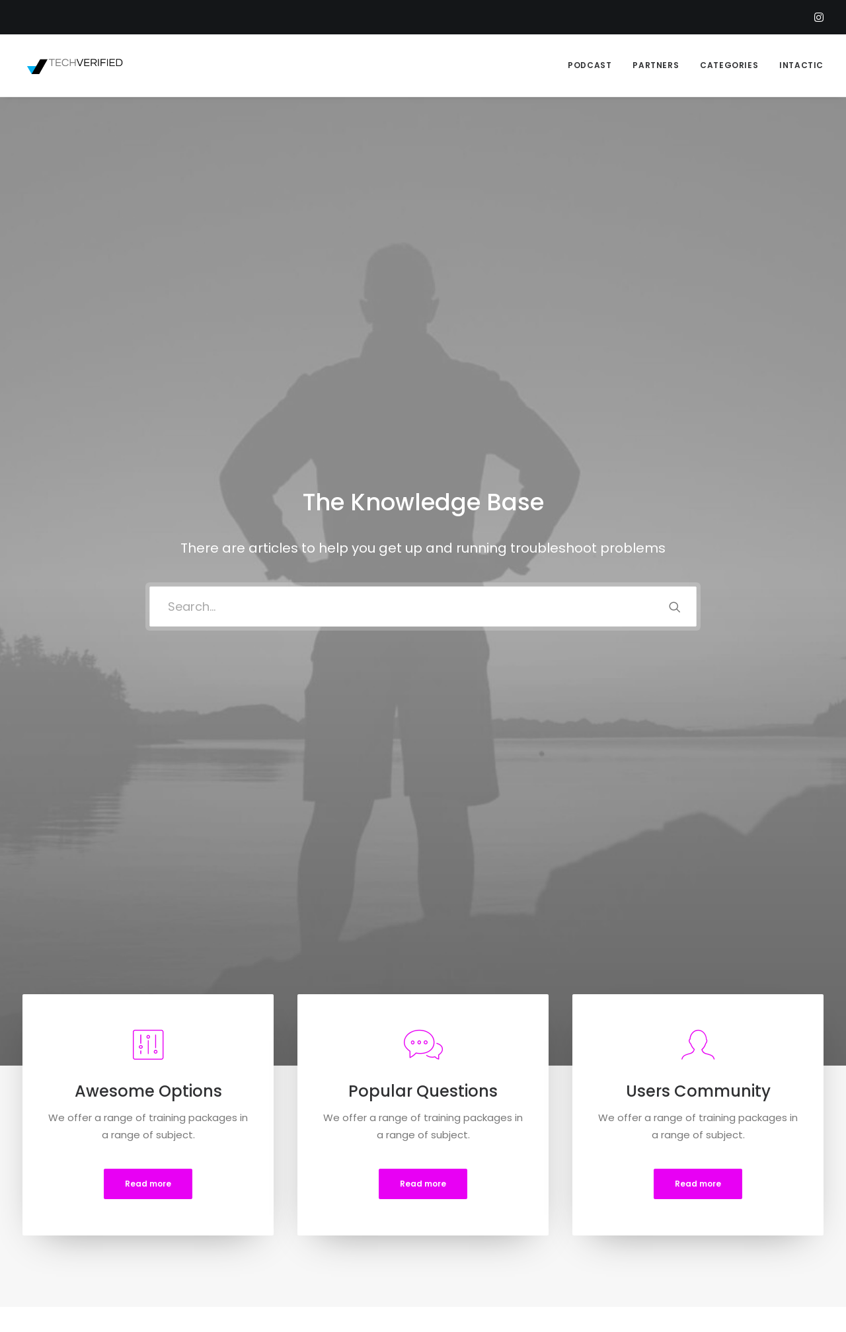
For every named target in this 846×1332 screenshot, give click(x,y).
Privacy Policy (267, 1197)
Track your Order (487, 1215)
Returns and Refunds (286, 1180)
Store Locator (480, 1232)
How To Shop (479, 1180)
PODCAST (589, 65)
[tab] (140, 825)
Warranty (257, 1250)
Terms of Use (267, 1215)
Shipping (467, 1197)
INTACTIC (801, 65)
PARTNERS (656, 65)
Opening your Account (502, 1162)
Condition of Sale (277, 1232)
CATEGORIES (729, 65)
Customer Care (273, 1162)
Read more (148, 543)
